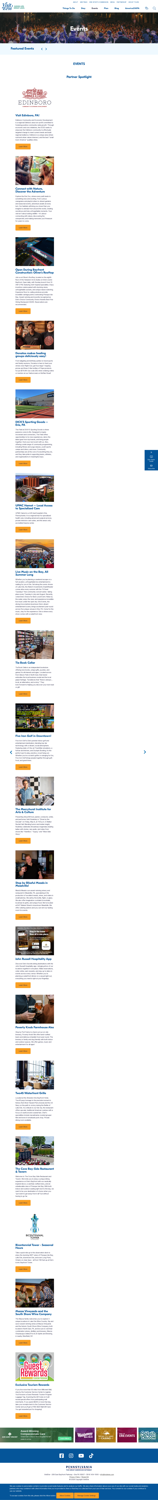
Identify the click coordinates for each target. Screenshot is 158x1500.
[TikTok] (91, 1455)
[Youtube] (81, 1455)
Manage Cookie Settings (86, 1496)
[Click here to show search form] (154, 8)
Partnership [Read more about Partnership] (121, 2)
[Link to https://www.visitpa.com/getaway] (79, 1470)
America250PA (132, 8)
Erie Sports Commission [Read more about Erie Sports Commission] (98, 2)
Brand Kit (85, 1477)
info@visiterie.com (107, 1474)
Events (95, 8)
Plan (106, 8)
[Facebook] (61, 1455)
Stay (83, 8)
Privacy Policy (75, 1477)
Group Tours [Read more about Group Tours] (133, 2)
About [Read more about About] (75, 2)
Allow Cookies (65, 1496)
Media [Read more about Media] (112, 2)
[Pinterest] (99, 1455)
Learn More (23, 146)
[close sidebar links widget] (151, 452)
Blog (117, 8)
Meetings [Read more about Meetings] (83, 2)
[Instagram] (71, 1455)
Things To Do (69, 8)
